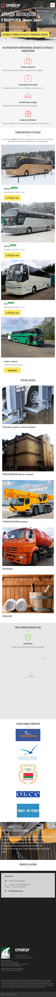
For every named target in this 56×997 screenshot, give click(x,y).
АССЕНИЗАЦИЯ (7, 569)
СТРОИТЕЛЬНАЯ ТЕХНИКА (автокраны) (15, 521)
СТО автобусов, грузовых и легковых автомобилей (19, 427)
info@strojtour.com (16, 891)
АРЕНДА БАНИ (7, 616)
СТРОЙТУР (10, 5)
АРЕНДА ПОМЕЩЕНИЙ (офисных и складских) (17, 474)
